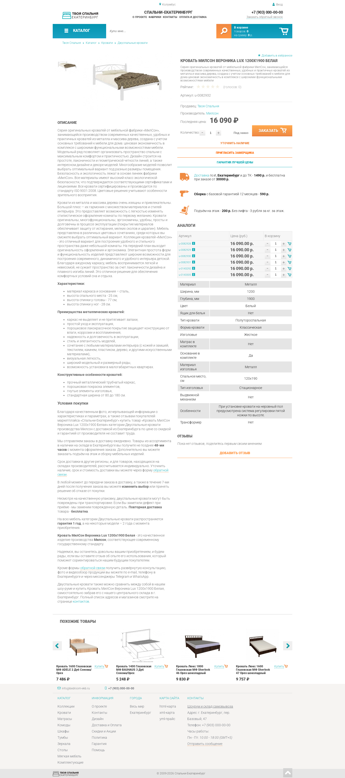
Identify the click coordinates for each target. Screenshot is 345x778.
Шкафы (63, 731)
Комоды (64, 725)
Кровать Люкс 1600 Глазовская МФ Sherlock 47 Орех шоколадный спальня (253, 671)
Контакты (170, 17)
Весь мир (137, 706)
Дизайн (98, 719)
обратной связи (92, 568)
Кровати (107, 43)
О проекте (139, 17)
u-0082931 (185, 262)
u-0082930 (185, 256)
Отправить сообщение (204, 744)
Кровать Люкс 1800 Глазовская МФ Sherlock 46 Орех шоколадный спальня (193, 671)
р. (250, 35)
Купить (99, 666)
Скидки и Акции (104, 731)
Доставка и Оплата (107, 725)
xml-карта (167, 713)
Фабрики (155, 17)
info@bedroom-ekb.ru (76, 688)
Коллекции (66, 706)
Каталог (91, 43)
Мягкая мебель (69, 756)
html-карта (168, 706)
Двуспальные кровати (133, 43)
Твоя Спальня (71, 43)
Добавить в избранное (277, 55)
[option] (127, 81)
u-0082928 (185, 243)
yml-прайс (167, 719)
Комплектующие (70, 762)
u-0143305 (185, 274)
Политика (99, 737)
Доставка (201, 175)
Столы (63, 750)
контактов (81, 601)
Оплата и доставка (193, 17)
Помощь (98, 750)
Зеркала (64, 744)
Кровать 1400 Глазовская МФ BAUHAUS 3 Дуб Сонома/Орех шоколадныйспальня (133, 671)
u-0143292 (185, 268)
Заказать (273, 131)
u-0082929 (185, 250)
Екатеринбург (140, 713)
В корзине (241, 27)
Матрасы (65, 719)
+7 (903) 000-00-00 (267, 12)
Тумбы (63, 737)
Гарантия (99, 744)
